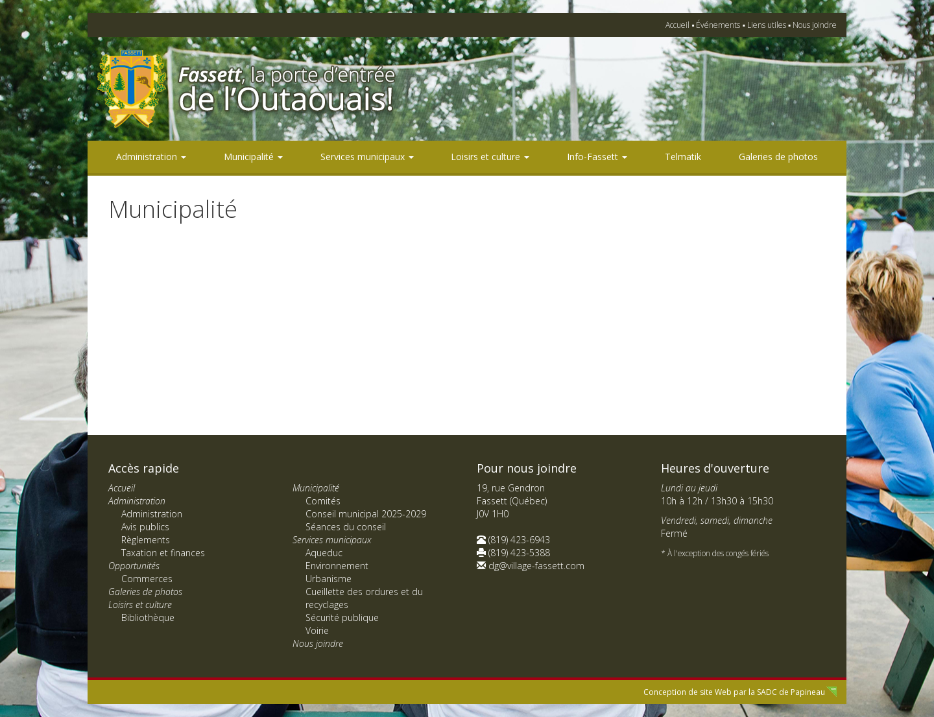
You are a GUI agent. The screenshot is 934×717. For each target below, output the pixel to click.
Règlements (145, 540)
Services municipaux (367, 156)
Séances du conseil (345, 527)
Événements (718, 24)
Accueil (677, 24)
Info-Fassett (597, 156)
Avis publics (145, 527)
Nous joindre (815, 24)
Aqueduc (323, 553)
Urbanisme (328, 578)
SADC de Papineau (791, 692)
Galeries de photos (778, 156)
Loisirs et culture (490, 156)
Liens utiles (766, 24)
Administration (151, 156)
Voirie (317, 630)
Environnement (336, 565)
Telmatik (683, 156)
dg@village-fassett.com (536, 565)
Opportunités (134, 565)
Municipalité (253, 156)
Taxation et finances (163, 553)
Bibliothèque (147, 617)
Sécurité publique (342, 617)
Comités (323, 501)
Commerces (147, 578)
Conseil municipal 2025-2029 (365, 514)
